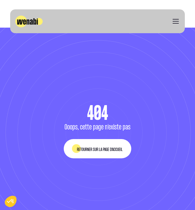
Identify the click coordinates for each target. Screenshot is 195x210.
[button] (175, 21)
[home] (29, 21)
